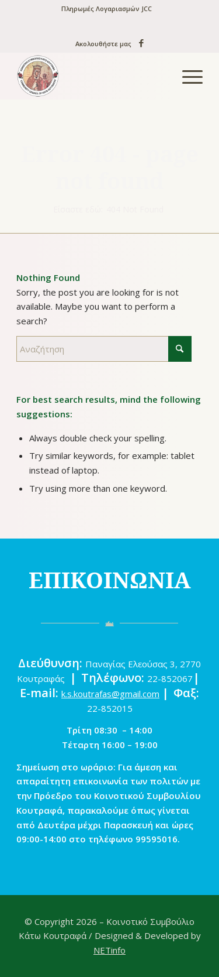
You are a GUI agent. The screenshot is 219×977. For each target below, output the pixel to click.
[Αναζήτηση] (104, 349)
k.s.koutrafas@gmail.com (110, 694)
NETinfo (109, 950)
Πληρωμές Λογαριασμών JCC (106, 8)
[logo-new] (90, 76)
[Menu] (187, 76)
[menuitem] (106, 9)
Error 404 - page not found (110, 167)
